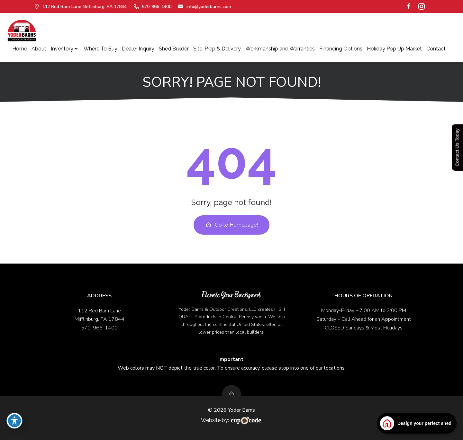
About (39, 49)
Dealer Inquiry (138, 49)
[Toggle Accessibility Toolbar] (14, 420)
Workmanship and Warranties (280, 49)
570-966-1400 (99, 327)
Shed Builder (174, 49)
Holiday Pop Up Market (394, 49)
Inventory (65, 49)
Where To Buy (100, 49)
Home (19, 49)
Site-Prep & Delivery (217, 49)
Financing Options (340, 49)
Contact (436, 49)
